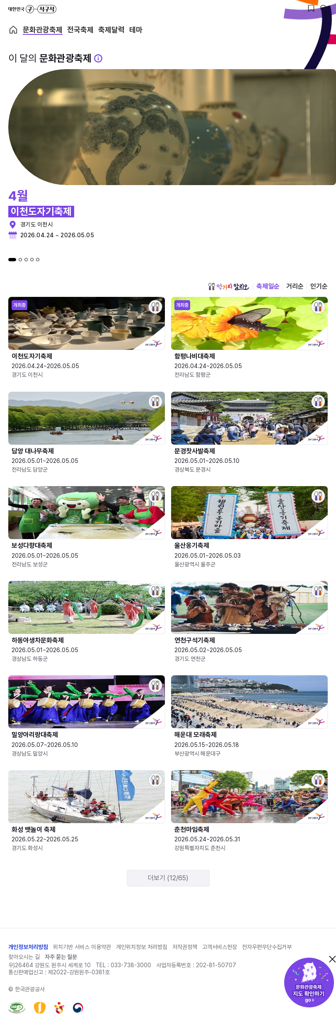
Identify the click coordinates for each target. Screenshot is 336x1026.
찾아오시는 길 (24, 957)
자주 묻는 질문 (61, 957)
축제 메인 (13, 30)
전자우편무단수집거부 (267, 947)
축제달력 (111, 30)
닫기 (332, 959)
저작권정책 (184, 947)
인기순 (319, 286)
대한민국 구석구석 (32, 9)
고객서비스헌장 (219, 947)
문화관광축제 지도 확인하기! (309, 982)
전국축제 (80, 30)
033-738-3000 (131, 965)
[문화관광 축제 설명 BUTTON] (98, 58)
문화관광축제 (43, 30)
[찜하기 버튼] (311, 8)
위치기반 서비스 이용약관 (82, 947)
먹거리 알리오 (229, 286)
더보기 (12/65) (168, 878)
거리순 (295, 286)
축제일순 (268, 286)
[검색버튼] (323, 8)
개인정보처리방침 (28, 947)
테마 (136, 30)
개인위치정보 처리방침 (141, 947)
